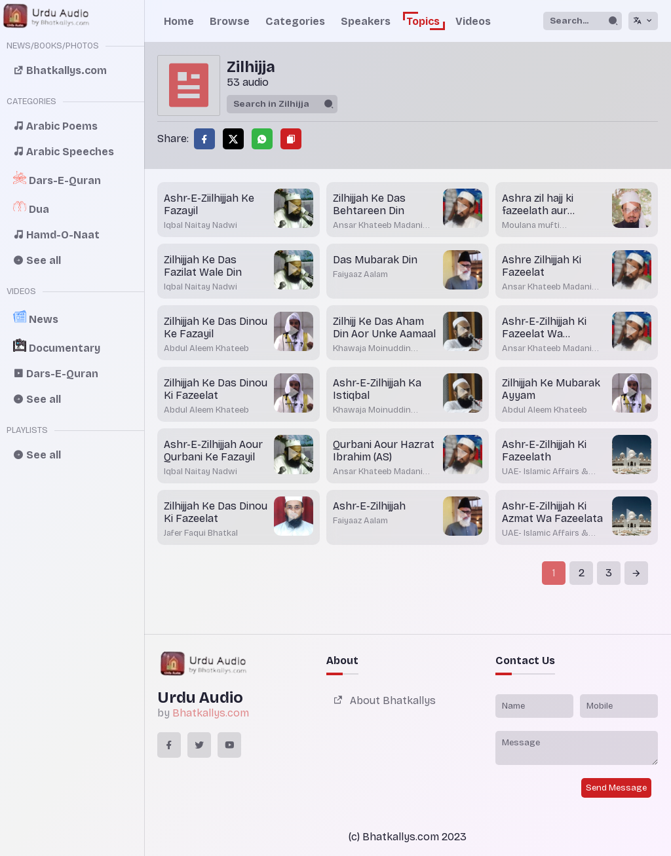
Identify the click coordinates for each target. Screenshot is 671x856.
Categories (295, 21)
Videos (473, 21)
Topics (423, 21)
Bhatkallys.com (210, 713)
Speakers (366, 21)
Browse (230, 21)
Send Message (616, 788)
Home (179, 21)
